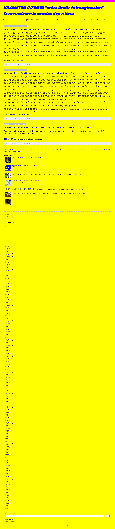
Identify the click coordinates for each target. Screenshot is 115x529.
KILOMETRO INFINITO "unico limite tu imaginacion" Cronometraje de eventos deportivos (53, 10)
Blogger (67, 525)
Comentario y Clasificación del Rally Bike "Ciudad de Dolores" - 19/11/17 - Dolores (54, 73)
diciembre (8, 251)
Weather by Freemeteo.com (10, 521)
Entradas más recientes (10, 149)
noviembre (8, 253)
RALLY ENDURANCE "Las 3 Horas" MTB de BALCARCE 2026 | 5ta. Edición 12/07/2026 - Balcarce (36, 173)
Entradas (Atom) (17, 151)
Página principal (11, 216)
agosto (7, 257)
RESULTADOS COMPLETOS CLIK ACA (16, 114)
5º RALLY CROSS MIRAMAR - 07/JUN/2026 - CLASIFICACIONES (27, 157)
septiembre (8, 256)
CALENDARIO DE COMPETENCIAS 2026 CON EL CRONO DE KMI (26, 165)
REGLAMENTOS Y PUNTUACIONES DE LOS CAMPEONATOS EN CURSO (20, 188)
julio (6, 259)
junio (6, 245)
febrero (7, 283)
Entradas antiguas (106, 149)
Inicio (59, 149)
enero (6, 441)
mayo (6, 246)
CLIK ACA (20, 60)
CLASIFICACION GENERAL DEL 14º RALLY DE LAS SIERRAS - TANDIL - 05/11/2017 (48, 127)
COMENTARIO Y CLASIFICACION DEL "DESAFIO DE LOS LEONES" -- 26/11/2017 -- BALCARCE (53, 29)
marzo (6, 249)
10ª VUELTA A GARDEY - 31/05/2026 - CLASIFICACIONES (26, 180)
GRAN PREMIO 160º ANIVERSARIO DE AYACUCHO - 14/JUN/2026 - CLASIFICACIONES (32, 200)
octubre (7, 254)
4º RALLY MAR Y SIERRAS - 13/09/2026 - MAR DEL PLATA (26, 192)
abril (6, 248)
